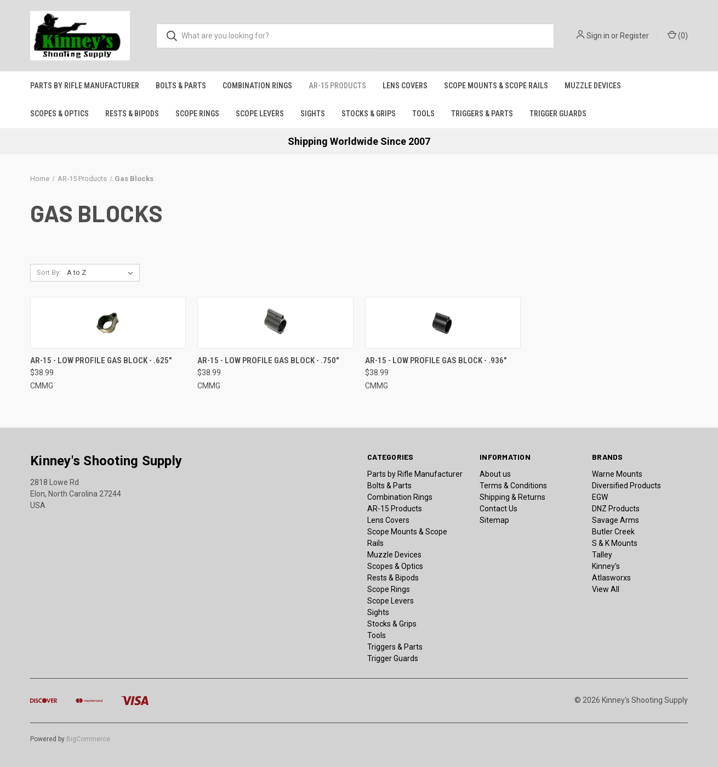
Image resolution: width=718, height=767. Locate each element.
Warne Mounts (617, 474)
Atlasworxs (611, 577)
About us (495, 474)
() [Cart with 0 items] (678, 35)
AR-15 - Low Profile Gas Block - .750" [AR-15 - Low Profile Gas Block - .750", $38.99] (268, 360)
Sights (312, 113)
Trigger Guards (557, 113)
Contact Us (498, 508)
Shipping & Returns (512, 497)
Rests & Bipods (132, 113)
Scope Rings (197, 113)
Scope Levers (260, 113)
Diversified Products (626, 485)
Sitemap (494, 520)
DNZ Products (616, 508)
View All (605, 589)
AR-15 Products (337, 85)
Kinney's (606, 566)
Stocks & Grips (368, 113)
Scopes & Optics (59, 113)
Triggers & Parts (482, 113)
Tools (423, 113)
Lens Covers (405, 85)
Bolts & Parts (181, 85)
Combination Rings (257, 85)
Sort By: (49, 272)
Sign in (597, 35)
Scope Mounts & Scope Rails (496, 85)
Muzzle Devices (593, 85)
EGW (600, 497)
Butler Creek (613, 531)
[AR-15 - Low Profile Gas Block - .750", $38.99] (275, 323)
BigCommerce (88, 739)
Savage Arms (615, 520)
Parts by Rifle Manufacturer (84, 85)
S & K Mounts (614, 543)
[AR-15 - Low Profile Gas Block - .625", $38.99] (108, 323)
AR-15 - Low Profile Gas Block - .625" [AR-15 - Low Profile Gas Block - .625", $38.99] (101, 360)
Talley (602, 554)
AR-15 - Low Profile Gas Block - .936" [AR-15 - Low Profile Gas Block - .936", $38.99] (435, 360)
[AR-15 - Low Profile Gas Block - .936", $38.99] (442, 323)
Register (634, 35)
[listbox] (102, 272)
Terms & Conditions (513, 485)
